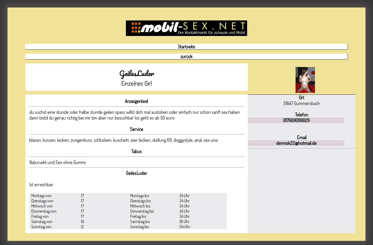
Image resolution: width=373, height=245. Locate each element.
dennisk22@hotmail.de (296, 143)
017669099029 (296, 120)
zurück (186, 56)
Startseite (186, 46)
